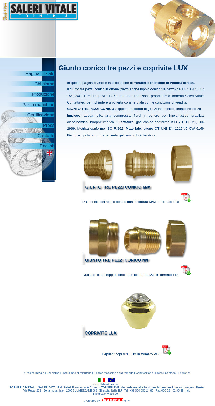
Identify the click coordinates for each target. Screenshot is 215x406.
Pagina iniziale (40, 73)
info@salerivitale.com (106, 393)
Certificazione (40, 114)
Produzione (43, 94)
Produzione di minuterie (77, 372)
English (47, 146)
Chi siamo (44, 83)
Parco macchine (38, 104)
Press (48, 125)
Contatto (46, 135)
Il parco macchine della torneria (113, 372)
